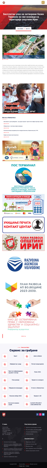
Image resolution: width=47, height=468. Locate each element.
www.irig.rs (27, 464)
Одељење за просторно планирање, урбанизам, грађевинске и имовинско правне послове (12, 453)
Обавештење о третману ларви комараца (13, 126)
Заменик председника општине (32, 450)
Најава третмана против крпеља (11, 135)
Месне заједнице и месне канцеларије (34, 448)
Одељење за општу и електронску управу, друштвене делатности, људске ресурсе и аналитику (13, 445)
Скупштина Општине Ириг (31, 444)
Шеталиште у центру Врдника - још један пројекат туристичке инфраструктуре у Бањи (23, 121)
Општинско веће (29, 446)
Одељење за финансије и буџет (10, 456)
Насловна (20, 28)
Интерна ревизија (29, 434)
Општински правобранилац (31, 431)
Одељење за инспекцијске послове (33, 427)
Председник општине (30, 442)
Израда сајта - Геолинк (24, 466)
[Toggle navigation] (43, 2)
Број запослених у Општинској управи (34, 429)
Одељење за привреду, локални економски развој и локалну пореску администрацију (13, 449)
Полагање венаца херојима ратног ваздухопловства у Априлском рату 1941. (21, 130)
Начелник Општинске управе (10, 442)
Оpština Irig (23, 336)
